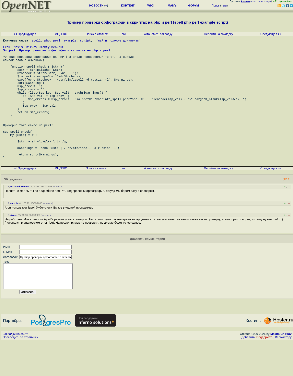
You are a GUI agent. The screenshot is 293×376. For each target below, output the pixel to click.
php (46, 41)
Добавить (248, 372)
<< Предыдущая (24, 34)
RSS (286, 209)
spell (36, 41)
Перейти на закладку (218, 34)
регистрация (264, 1)
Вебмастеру (283, 372)
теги (224, 5)
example (70, 41)
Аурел (13, 245)
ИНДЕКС (61, 34)
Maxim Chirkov (281, 369)
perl (56, 41)
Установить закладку (158, 34)
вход (253, 1)
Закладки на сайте (15, 369)
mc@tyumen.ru (51, 49)
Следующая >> (270, 34)
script (85, 41)
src (124, 34)
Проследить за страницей (20, 372)
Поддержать (264, 372)
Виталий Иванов (19, 216)
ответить (57, 216)
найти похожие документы (118, 41)
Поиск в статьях (97, 34)
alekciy (14, 233)
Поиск (215, 5)
